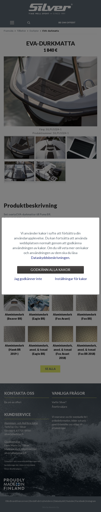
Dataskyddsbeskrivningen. (50, 258)
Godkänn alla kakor (50, 270)
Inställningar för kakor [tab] (71, 279)
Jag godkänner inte (28, 279)
